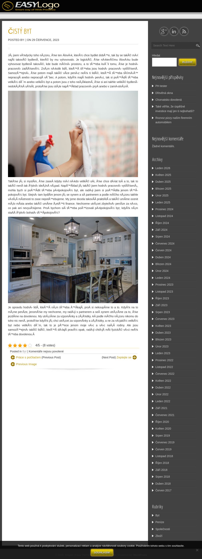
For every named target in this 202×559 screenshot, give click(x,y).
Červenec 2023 (164, 318)
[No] (197, 550)
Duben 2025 (163, 181)
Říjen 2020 (162, 421)
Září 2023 (161, 305)
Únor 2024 (161, 270)
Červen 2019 (163, 449)
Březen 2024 (163, 264)
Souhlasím (102, 552)
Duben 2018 (163, 483)
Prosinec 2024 (164, 209)
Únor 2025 (161, 195)
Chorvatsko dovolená (168, 99)
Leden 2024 (162, 277)
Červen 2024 (163, 250)
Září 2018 (161, 469)
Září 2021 (161, 408)
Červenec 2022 (164, 373)
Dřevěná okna (164, 93)
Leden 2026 (162, 168)
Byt (24, 351)
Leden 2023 (162, 353)
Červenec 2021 (164, 415)
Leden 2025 (162, 202)
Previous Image (26, 364)
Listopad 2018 (164, 456)
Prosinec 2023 (164, 284)
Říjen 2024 (162, 223)
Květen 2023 (163, 325)
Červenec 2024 (164, 243)
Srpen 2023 (162, 312)
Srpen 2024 (162, 236)
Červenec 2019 (164, 442)
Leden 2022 (162, 401)
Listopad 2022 (164, 367)
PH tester (161, 86)
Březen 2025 (163, 188)
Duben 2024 (163, 257)
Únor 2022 (161, 394)
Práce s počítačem (28, 357)
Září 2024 (161, 229)
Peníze (159, 522)
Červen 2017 (163, 490)
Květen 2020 (163, 428)
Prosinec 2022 (164, 360)
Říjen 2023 (162, 298)
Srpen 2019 (162, 435)
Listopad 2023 (164, 291)
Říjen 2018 (162, 462)
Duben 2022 (163, 387)
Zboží (158, 535)
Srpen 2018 (162, 476)
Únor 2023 (161, 346)
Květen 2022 (163, 380)
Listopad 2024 (164, 216)
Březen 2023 (163, 339)
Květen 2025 (163, 174)
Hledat (156, 55)
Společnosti (162, 529)
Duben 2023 (163, 332)
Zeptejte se (124, 357)
